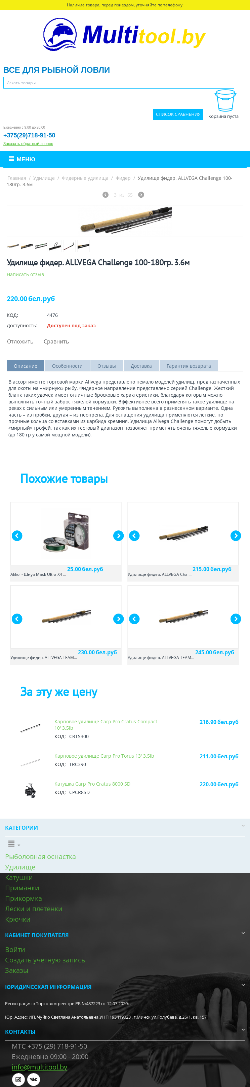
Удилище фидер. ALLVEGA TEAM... (43, 657)
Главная (16, 178)
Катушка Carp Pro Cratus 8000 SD (92, 784)
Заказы (16, 970)
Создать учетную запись (45, 959)
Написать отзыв (25, 274)
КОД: (12, 315)
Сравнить (56, 341)
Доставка (141, 366)
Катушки (19, 877)
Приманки (22, 887)
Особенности (67, 366)
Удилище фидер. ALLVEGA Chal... (160, 574)
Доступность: (22, 325)
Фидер (123, 178)
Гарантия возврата (189, 366)
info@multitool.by (39, 1067)
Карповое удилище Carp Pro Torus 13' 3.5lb (104, 756)
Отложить (20, 341)
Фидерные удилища (85, 178)
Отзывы (106, 366)
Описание (25, 366)
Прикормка (23, 898)
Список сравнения (178, 114)
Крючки (18, 919)
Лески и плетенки (33, 908)
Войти (15, 949)
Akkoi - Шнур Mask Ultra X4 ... (38, 574)
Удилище (44, 178)
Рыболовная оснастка (40, 856)
